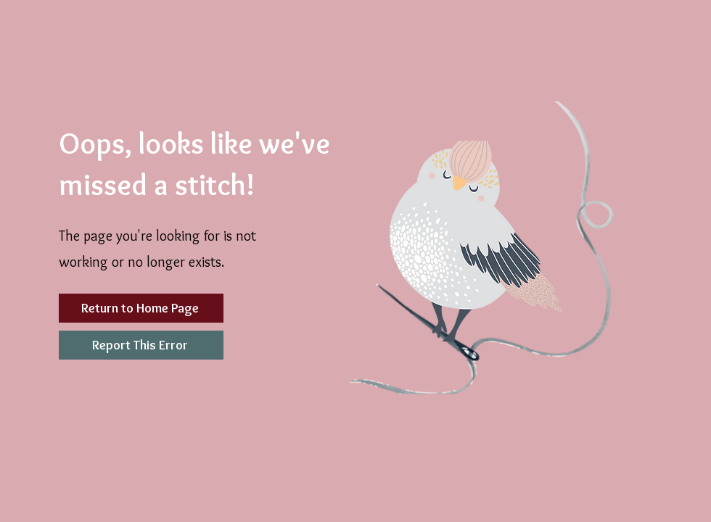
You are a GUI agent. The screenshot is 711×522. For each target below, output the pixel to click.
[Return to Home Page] (141, 308)
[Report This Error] (141, 345)
